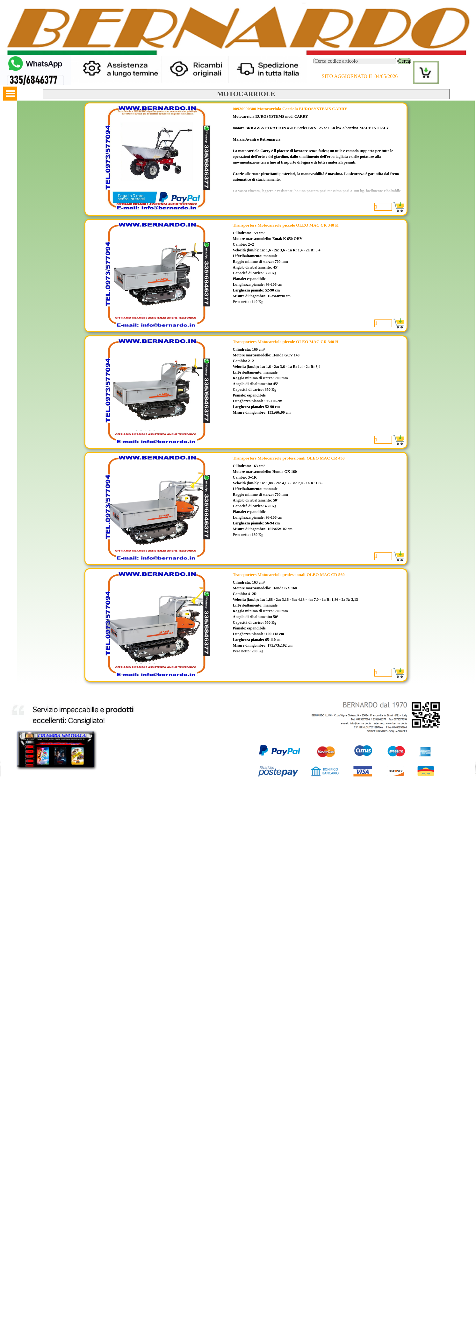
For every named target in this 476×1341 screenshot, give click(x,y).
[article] (246, 159)
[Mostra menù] (10, 94)
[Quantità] (383, 207)
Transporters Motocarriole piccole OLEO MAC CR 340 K (286, 225)
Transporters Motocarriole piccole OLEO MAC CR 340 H (286, 341)
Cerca (404, 61)
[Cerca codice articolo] (355, 61)
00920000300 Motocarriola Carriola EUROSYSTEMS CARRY (290, 108)
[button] (35, 57)
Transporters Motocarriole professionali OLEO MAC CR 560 (289, 574)
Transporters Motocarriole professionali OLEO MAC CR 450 (289, 458)
